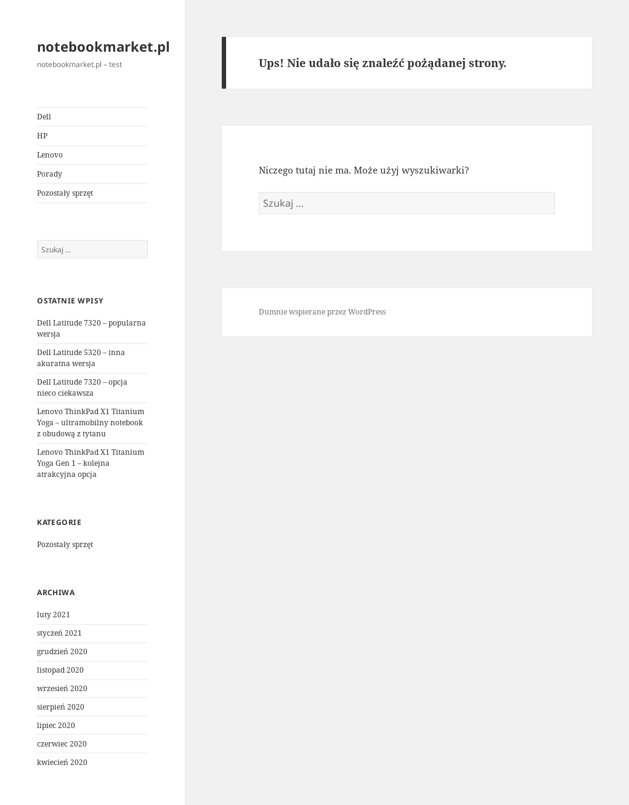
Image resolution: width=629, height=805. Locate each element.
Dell (44, 116)
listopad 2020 (60, 670)
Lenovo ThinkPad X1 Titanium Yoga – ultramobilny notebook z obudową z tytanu (90, 422)
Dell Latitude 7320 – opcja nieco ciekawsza (82, 387)
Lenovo (50, 155)
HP (42, 135)
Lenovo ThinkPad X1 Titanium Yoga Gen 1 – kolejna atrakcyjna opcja (90, 463)
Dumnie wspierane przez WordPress (322, 311)
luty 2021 (53, 614)
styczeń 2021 (59, 633)
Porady (49, 174)
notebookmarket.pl (103, 46)
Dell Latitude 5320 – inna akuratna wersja (81, 358)
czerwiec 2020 (62, 744)
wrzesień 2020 (62, 688)
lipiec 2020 (56, 725)
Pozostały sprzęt (65, 193)
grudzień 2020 (62, 651)
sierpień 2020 (60, 707)
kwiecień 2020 (62, 762)
